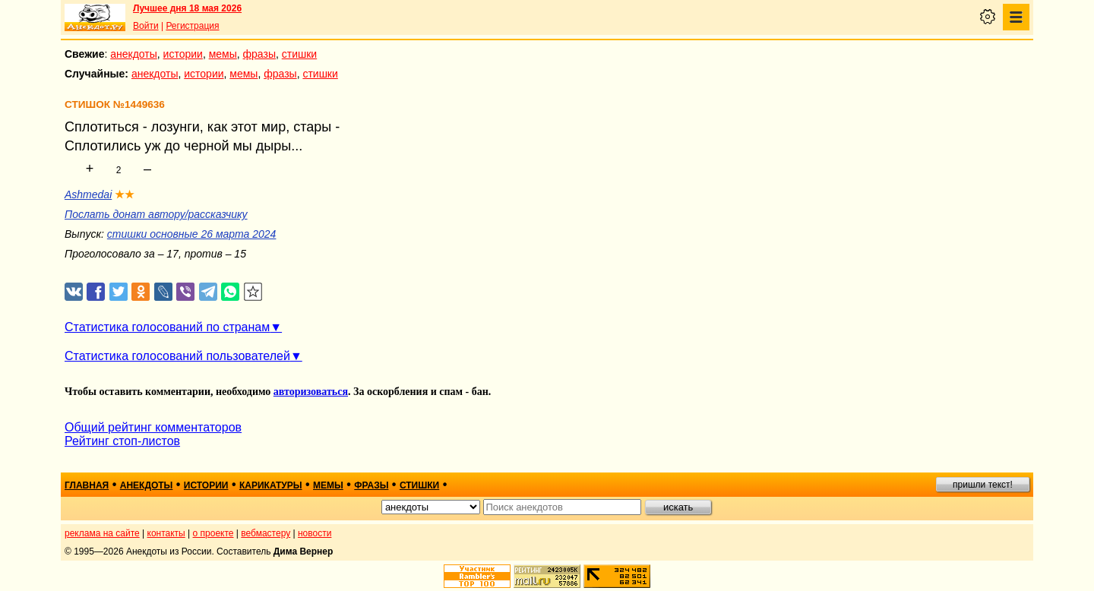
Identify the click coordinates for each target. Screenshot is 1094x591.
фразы (259, 54)
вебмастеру (265, 533)
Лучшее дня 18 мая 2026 (187, 8)
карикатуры (270, 485)
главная (87, 485)
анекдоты (133, 54)
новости (314, 533)
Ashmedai (88, 194)
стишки (299, 54)
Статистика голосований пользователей (177, 355)
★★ (124, 194)
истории (183, 54)
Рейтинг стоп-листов (122, 441)
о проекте (213, 533)
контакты (166, 533)
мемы (223, 54)
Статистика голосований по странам (167, 327)
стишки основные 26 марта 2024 (192, 234)
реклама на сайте (102, 533)
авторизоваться (311, 391)
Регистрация (192, 26)
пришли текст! (983, 484)
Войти (146, 26)
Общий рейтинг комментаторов (153, 427)
